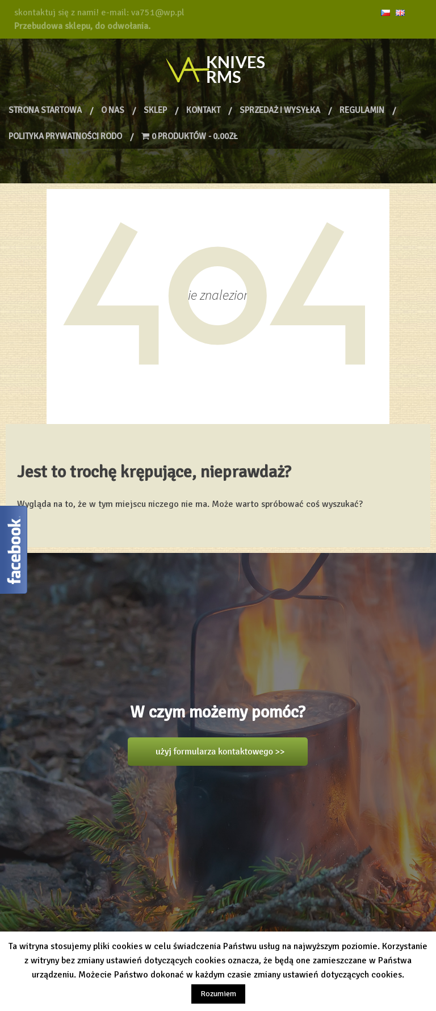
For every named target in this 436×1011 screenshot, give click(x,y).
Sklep (155, 110)
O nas (112, 110)
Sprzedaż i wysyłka (280, 110)
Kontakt (203, 110)
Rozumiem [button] (218, 994)
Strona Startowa (45, 110)
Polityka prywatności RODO (65, 136)
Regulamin (361, 110)
